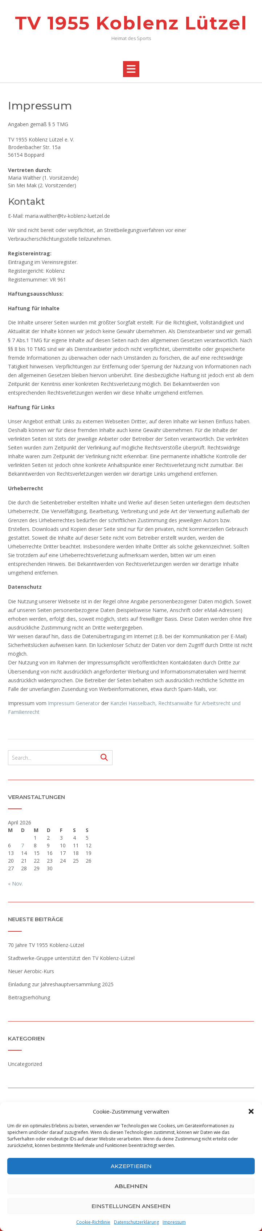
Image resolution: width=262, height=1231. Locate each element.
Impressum (174, 1222)
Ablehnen (131, 1186)
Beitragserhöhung (29, 997)
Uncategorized (25, 1063)
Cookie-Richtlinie (93, 1222)
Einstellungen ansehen (131, 1206)
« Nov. (15, 883)
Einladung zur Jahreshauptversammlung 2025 (61, 984)
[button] (251, 1111)
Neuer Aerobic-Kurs (31, 971)
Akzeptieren (131, 1166)
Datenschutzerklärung (136, 1222)
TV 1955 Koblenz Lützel (131, 23)
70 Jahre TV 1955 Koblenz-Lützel (46, 945)
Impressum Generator (74, 703)
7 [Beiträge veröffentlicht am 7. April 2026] (22, 845)
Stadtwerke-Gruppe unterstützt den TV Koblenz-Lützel (71, 958)
